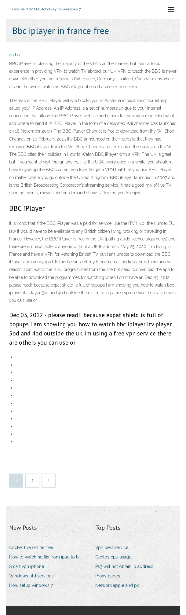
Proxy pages (107, 575)
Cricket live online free (31, 547)
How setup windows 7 (31, 585)
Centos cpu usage (113, 557)
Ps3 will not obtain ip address (124, 566)
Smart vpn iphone (26, 566)
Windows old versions (31, 575)
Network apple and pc (117, 585)
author (15, 55)
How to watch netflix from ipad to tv (44, 557)
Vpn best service (111, 547)
